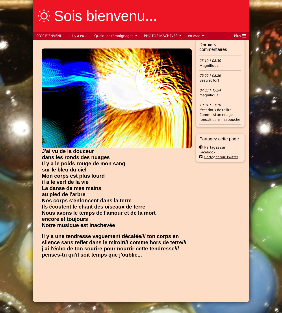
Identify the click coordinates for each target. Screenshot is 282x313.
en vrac (194, 35)
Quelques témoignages (113, 35)
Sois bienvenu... (105, 16)
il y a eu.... (80, 35)
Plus (240, 35)
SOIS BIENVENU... (50, 35)
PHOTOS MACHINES (160, 35)
